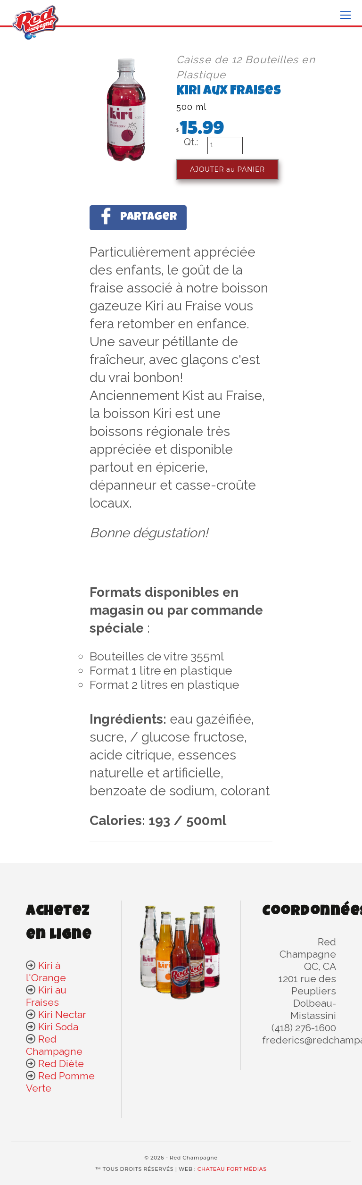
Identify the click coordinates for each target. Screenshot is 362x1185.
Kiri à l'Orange (46, 972)
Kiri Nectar (62, 1014)
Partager (138, 215)
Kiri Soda (58, 1027)
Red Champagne (54, 1045)
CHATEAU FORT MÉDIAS (232, 1169)
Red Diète (61, 1063)
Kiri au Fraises (46, 996)
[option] (85, 107)
